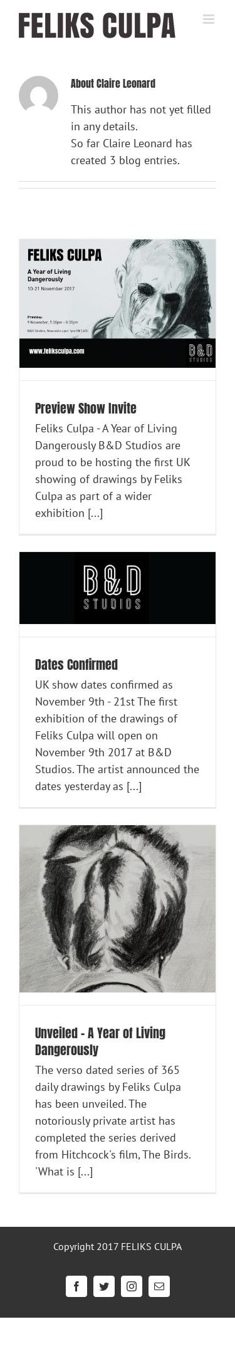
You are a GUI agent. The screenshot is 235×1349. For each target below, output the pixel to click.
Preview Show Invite (86, 408)
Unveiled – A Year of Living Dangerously (100, 1041)
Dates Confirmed (76, 664)
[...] (95, 513)
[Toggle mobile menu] (209, 19)
